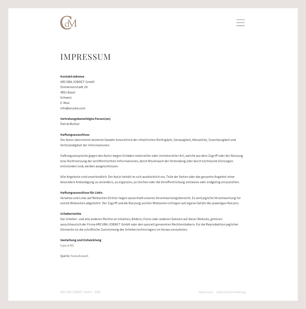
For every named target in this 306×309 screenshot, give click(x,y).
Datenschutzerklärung (231, 292)
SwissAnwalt (80, 256)
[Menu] (240, 22)
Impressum (206, 292)
